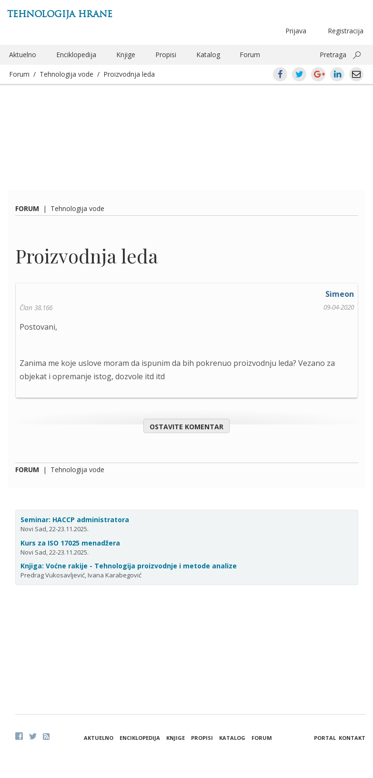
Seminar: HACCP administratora (74, 519)
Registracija (345, 30)
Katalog (208, 54)
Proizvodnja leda (129, 74)
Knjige (125, 54)
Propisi (165, 54)
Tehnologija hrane (59, 14)
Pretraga (333, 54)
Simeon (339, 294)
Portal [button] (325, 737)
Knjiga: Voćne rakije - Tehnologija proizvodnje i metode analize (128, 565)
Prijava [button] (295, 30)
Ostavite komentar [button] (186, 426)
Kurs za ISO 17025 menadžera (70, 542)
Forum (250, 54)
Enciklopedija (76, 54)
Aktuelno (22, 54)
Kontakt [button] (352, 737)
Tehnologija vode (66, 74)
